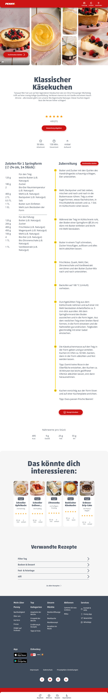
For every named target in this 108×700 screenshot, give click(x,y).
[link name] (20, 655)
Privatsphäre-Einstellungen (67, 670)
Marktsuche (51, 618)
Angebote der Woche (35, 613)
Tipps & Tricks (35, 631)
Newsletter (86, 618)
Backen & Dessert (54, 565)
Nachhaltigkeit (19, 612)
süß (54, 576)
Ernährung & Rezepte (35, 626)
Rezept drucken (70, 412)
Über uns (17, 616)
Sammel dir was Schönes (70, 609)
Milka (66, 614)
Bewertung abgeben (54, 128)
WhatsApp (86, 622)
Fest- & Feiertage (54, 571)
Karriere (17, 620)
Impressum (34, 670)
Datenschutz (47, 670)
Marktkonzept (52, 622)
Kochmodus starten (17, 54)
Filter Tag (54, 559)
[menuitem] (40, 696)
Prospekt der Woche (35, 619)
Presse (16, 624)
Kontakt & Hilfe (86, 609)
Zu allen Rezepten (54, 586)
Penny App (86, 614)
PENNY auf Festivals (17, 629)
